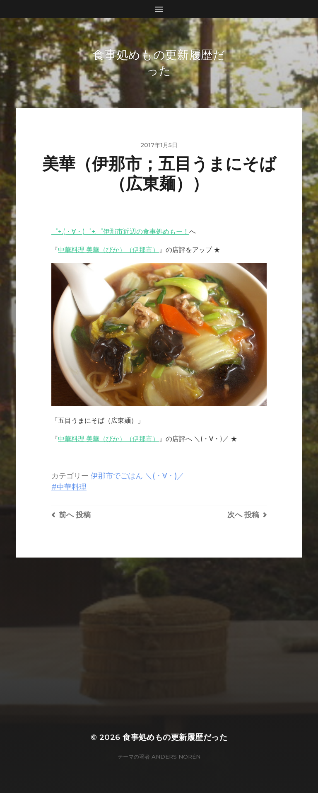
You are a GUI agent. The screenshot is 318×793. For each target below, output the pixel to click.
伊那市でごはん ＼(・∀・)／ (137, 475)
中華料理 (72, 487)
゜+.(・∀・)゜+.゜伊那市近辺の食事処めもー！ (120, 231)
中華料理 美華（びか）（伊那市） (108, 250)
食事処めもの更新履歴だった (175, 737)
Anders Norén (176, 756)
